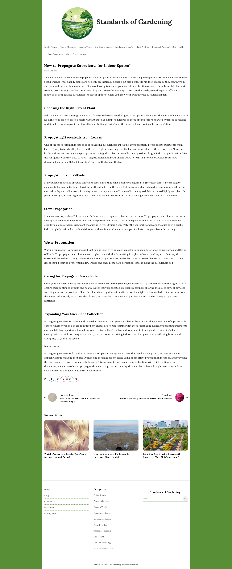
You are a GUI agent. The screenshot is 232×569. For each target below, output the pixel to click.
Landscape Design (124, 47)
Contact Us (49, 501)
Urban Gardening (54, 54)
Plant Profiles (142, 47)
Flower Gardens (68, 47)
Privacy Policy (51, 513)
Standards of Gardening (134, 21)
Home (47, 489)
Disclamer (49, 507)
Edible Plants (50, 47)
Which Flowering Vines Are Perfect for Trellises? (146, 398)
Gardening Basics (103, 47)
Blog (46, 495)
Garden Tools (85, 47)
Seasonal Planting (161, 47)
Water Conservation (76, 54)
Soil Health (178, 47)
